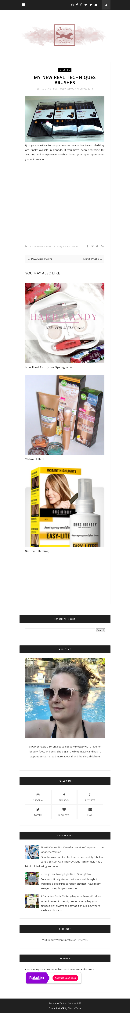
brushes (65, 70)
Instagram (37, 797)
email (90, 811)
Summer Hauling (37, 551)
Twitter (38, 811)
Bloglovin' (64, 811)
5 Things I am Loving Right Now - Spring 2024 (66, 874)
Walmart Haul (34, 459)
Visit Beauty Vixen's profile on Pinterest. (65, 940)
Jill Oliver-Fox (49, 88)
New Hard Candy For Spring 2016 (48, 367)
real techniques (56, 246)
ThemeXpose (74, 1008)
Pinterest (90, 797)
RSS (79, 1003)
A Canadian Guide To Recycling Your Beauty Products (71, 896)
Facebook (64, 797)
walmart (72, 246)
